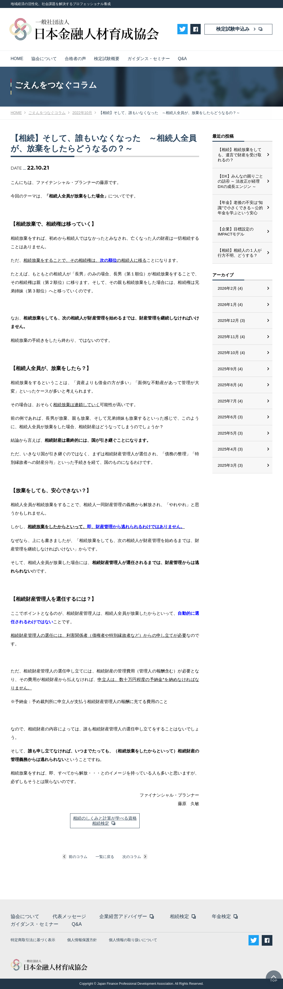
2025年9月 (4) (230, 369)
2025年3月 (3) (230, 465)
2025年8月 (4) (230, 384)
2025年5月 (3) (230, 433)
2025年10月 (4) (231, 352)
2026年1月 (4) (230, 304)
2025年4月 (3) (230, 449)
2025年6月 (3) (230, 417)
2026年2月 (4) (230, 288)
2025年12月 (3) (231, 320)
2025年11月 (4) (231, 336)
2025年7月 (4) (230, 401)
